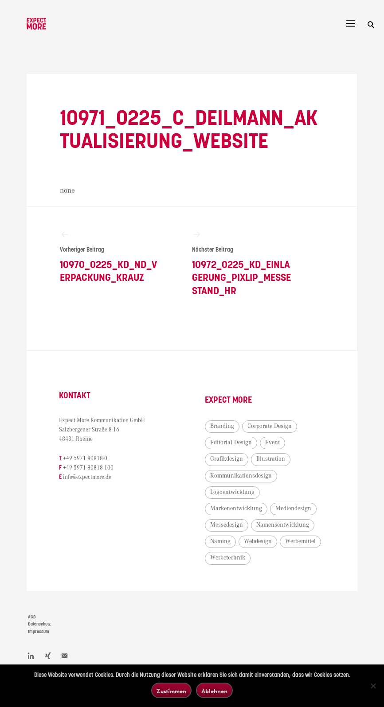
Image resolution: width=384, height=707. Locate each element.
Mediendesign (294, 509)
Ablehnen (214, 691)
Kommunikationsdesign (241, 476)
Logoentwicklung (233, 492)
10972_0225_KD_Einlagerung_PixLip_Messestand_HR (241, 263)
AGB (32, 617)
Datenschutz (39, 625)
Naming (221, 542)
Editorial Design (231, 443)
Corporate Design (270, 427)
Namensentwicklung (283, 526)
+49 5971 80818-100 (89, 469)
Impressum (38, 632)
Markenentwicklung (237, 509)
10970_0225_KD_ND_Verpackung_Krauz (109, 257)
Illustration (271, 460)
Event (273, 443)
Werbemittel (301, 542)
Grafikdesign (227, 460)
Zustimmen (171, 691)
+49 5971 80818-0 (86, 459)
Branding (223, 427)
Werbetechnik (228, 559)
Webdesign (258, 542)
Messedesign (227, 526)
